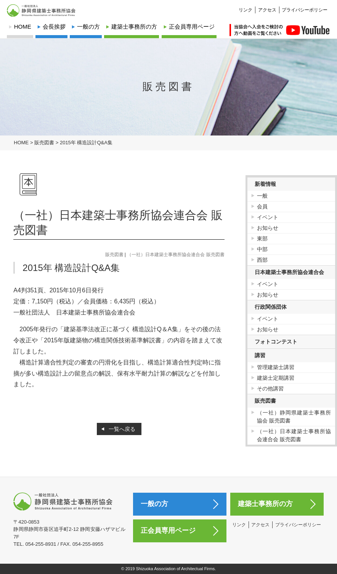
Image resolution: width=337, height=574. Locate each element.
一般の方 (88, 26)
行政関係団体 (271, 307)
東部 (262, 238)
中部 (262, 249)
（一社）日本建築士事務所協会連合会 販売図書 (175, 254)
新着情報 (265, 184)
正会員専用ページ (192, 26)
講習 (260, 355)
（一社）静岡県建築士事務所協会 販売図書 (294, 417)
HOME (22, 26)
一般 (262, 196)
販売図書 (114, 254)
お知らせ (267, 228)
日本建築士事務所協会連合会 (289, 272)
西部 (262, 260)
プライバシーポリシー (304, 6)
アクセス (267, 6)
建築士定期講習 (275, 378)
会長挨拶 (54, 26)
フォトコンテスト (276, 342)
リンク (245, 6)
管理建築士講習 (275, 367)
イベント (267, 217)
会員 (262, 206)
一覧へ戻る (122, 429)
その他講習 (270, 388)
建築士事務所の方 (134, 26)
